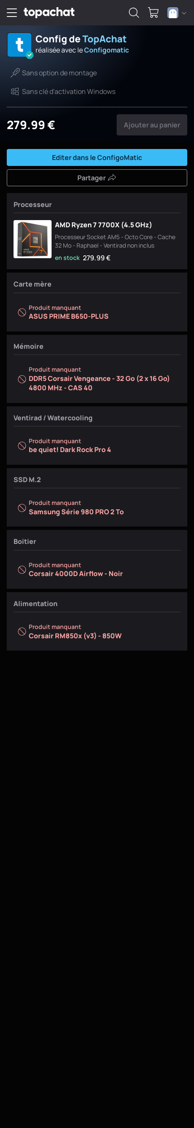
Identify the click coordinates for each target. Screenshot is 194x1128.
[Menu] (12, 12)
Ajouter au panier (152, 125)
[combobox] (177, 12)
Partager (97, 177)
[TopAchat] (49, 13)
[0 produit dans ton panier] (153, 12)
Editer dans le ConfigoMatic (97, 157)
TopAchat (104, 38)
